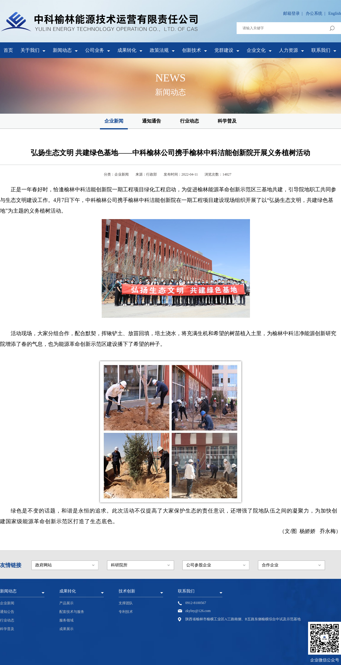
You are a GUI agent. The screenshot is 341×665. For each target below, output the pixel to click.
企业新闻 (113, 120)
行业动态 (189, 120)
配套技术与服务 (71, 612)
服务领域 (66, 620)
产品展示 (66, 603)
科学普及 (227, 120)
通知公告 (7, 612)
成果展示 (66, 629)
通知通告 (151, 120)
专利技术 (126, 612)
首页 (8, 50)
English (334, 13)
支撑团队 (126, 603)
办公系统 (314, 13)
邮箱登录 (291, 13)
